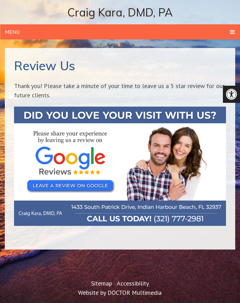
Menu (12, 31)
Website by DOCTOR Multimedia (120, 292)
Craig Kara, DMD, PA (120, 12)
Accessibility (133, 283)
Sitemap (101, 283)
